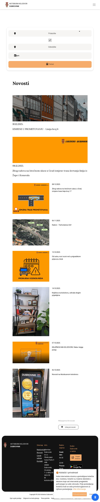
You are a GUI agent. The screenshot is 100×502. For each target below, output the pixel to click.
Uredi (91, 494)
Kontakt (40, 461)
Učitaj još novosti (70, 427)
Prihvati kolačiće (79, 494)
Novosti (40, 453)
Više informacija (79, 489)
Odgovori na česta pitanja (31, 498)
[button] (0, 501)
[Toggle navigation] (94, 5)
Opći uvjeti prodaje (15, 498)
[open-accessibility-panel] (95, 497)
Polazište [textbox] (52, 33)
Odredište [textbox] (52, 47)
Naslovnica (41, 450)
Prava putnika (45, 498)
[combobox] (53, 33)
